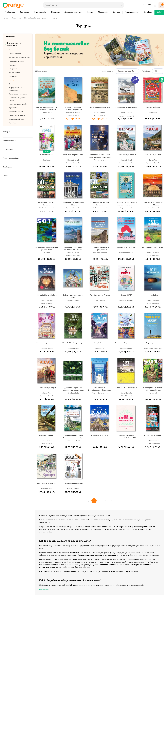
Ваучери (116, 12)
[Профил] (154, 5)
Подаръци (55, 12)
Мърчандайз (103, 12)
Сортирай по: (107, 71)
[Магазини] (144, 5)
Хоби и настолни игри (73, 12)
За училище (24, 12)
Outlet (159, 12)
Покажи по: (146, 71)
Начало (6, 18)
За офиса (148, 12)
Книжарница (10, 12)
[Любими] (149, 5)
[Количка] (161, 5)
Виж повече (44, 590)
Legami (90, 12)
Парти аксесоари (132, 12)
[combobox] (80, 5)
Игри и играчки (40, 12)
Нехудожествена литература (36, 18)
